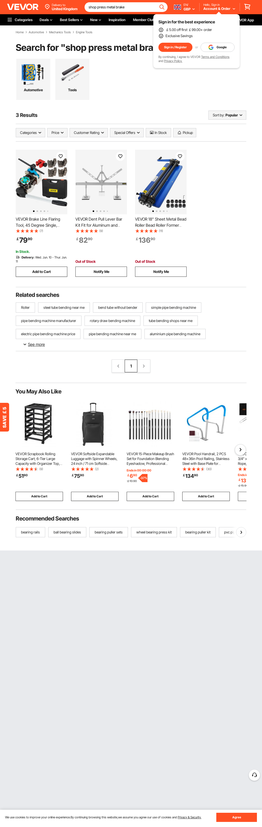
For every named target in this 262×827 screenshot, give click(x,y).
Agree (236, 817)
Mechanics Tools (60, 32)
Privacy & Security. (189, 817)
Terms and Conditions (215, 57)
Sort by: (218, 115)
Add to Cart (41, 271)
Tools (72, 90)
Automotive (36, 32)
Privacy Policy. (173, 61)
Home (20, 32)
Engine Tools (84, 32)
